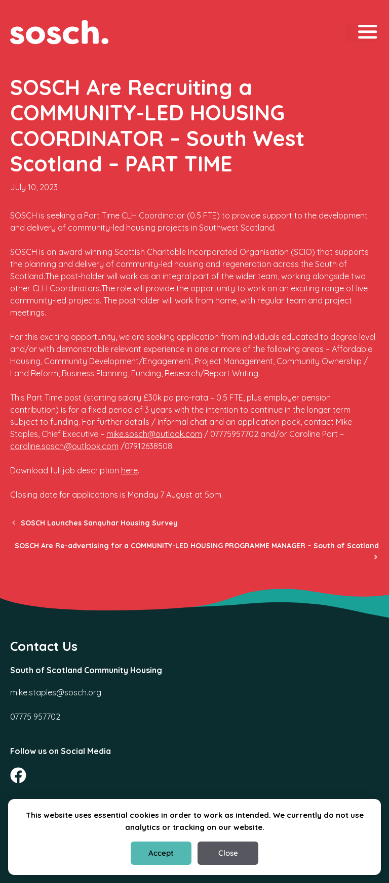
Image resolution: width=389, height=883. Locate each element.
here (129, 470)
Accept (161, 853)
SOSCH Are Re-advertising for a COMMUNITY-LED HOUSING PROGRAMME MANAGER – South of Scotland (197, 545)
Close (228, 853)
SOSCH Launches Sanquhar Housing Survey (99, 522)
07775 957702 (35, 717)
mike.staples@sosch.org (55, 692)
